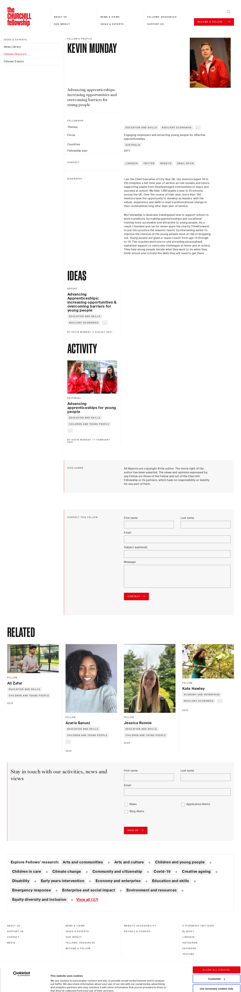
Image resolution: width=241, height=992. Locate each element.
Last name (187, 518)
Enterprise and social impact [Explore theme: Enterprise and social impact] (88, 890)
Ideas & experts (112, 24)
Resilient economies (177, 128)
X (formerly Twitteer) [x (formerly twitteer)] (198, 926)
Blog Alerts (137, 811)
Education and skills (141, 128)
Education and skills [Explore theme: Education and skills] (170, 881)
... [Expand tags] (198, 128)
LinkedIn (132, 163)
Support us (155, 24)
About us (60, 17)
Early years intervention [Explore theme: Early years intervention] (62, 881)
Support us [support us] (15, 931)
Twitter (149, 163)
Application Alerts (198, 804)
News (133, 804)
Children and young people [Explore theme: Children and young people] (180, 862)
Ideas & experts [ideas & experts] (15, 40)
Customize (216, 951)
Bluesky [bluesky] (188, 931)
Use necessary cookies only (216, 961)
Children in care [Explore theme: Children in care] (26, 871)
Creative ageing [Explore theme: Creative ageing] (196, 871)
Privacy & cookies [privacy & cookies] (137, 931)
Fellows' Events (14, 61)
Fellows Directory (15, 54)
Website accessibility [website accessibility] (140, 926)
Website (166, 163)
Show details (55, 979)
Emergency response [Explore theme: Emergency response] (31, 890)
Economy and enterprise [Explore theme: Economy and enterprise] (118, 881)
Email (127, 532)
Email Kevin (185, 163)
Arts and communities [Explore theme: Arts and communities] (83, 862)
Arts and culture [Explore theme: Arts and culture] (129, 862)
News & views (110, 17)
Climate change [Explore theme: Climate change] (66, 871)
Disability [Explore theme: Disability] (21, 881)
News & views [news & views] (75, 926)
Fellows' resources (162, 17)
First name (131, 518)
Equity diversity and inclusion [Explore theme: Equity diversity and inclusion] (39, 899)
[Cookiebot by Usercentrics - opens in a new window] (21, 946)
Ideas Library (12, 47)
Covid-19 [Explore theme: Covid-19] (162, 871)
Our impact (62, 24)
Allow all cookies (216, 943)
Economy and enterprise (202, 695)
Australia (133, 145)
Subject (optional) (135, 547)
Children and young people (89, 424)
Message (130, 562)
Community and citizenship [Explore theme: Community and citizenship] (117, 871)
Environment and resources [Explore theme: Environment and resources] (151, 890)
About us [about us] (13, 926)
